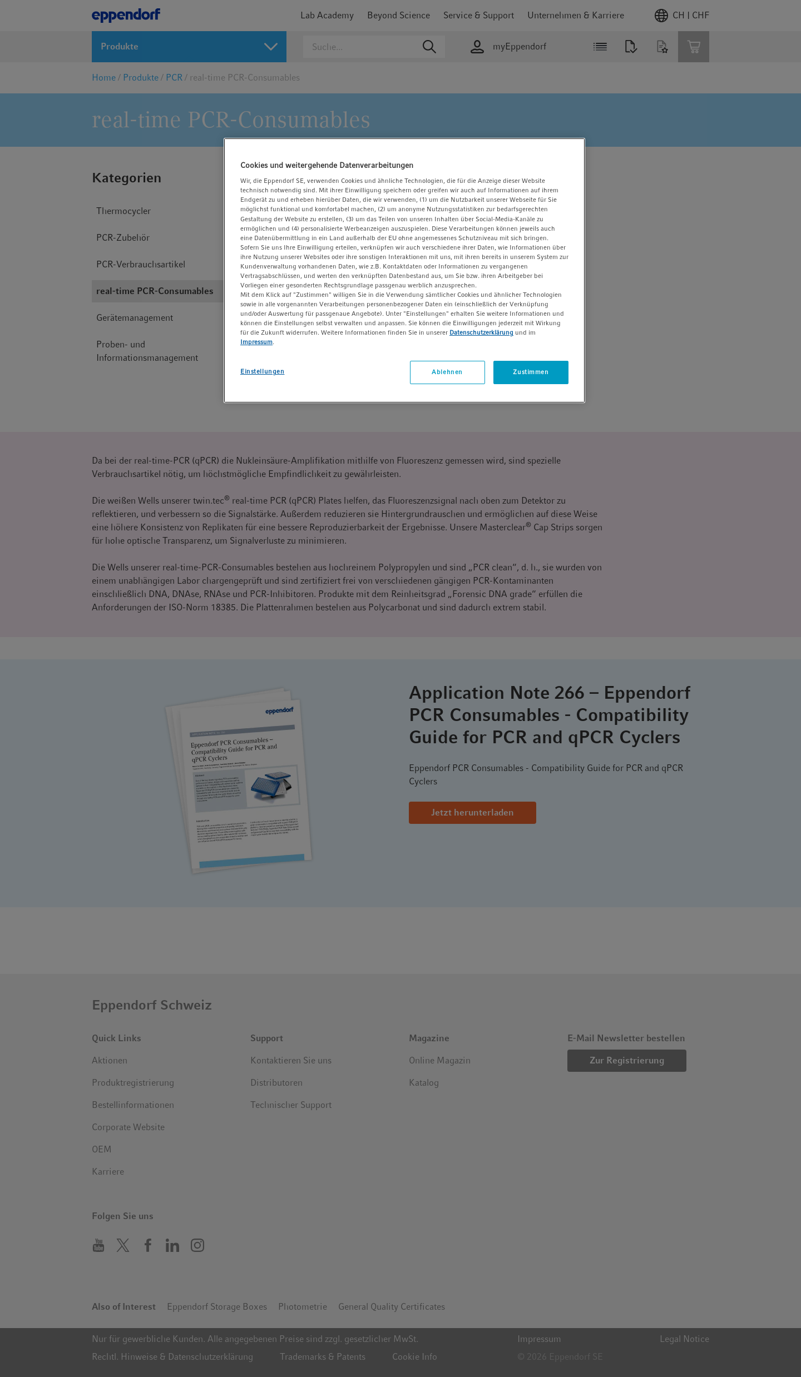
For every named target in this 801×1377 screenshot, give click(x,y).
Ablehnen (447, 372)
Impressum (256, 342)
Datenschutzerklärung (481, 332)
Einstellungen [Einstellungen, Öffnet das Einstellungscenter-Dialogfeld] (262, 371)
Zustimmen (530, 372)
